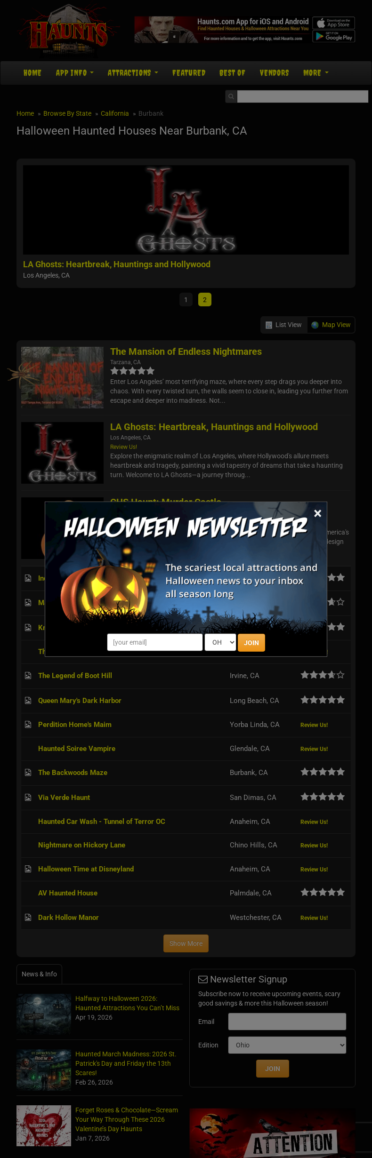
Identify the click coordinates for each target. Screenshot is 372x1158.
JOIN (251, 643)
